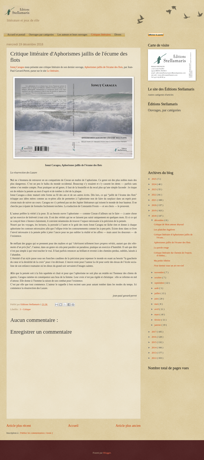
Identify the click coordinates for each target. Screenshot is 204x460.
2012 (154, 358)
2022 (154, 194)
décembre (159, 220)
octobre (158, 277)
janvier (158, 325)
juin (156, 298)
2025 (154, 179)
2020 (154, 205)
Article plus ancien (128, 425)
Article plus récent (18, 425)
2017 (154, 331)
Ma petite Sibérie (162, 260)
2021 (154, 200)
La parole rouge (161, 247)
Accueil (73, 425)
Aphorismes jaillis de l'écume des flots (103, 67)
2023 (154, 189)
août (156, 288)
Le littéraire (52, 70)
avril (156, 309)
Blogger (107, 453)
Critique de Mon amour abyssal (169, 224)
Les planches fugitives (164, 229)
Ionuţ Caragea (17, 67)
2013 (154, 352)
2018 (154, 216)
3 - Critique (25, 309)
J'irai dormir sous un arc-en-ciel (169, 265)
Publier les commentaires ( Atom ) (36, 433)
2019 (154, 210)
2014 (154, 347)
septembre (159, 283)
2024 (154, 184)
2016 (154, 337)
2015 (154, 342)
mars (157, 314)
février (157, 320)
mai (156, 304)
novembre (159, 272)
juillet (157, 293)
